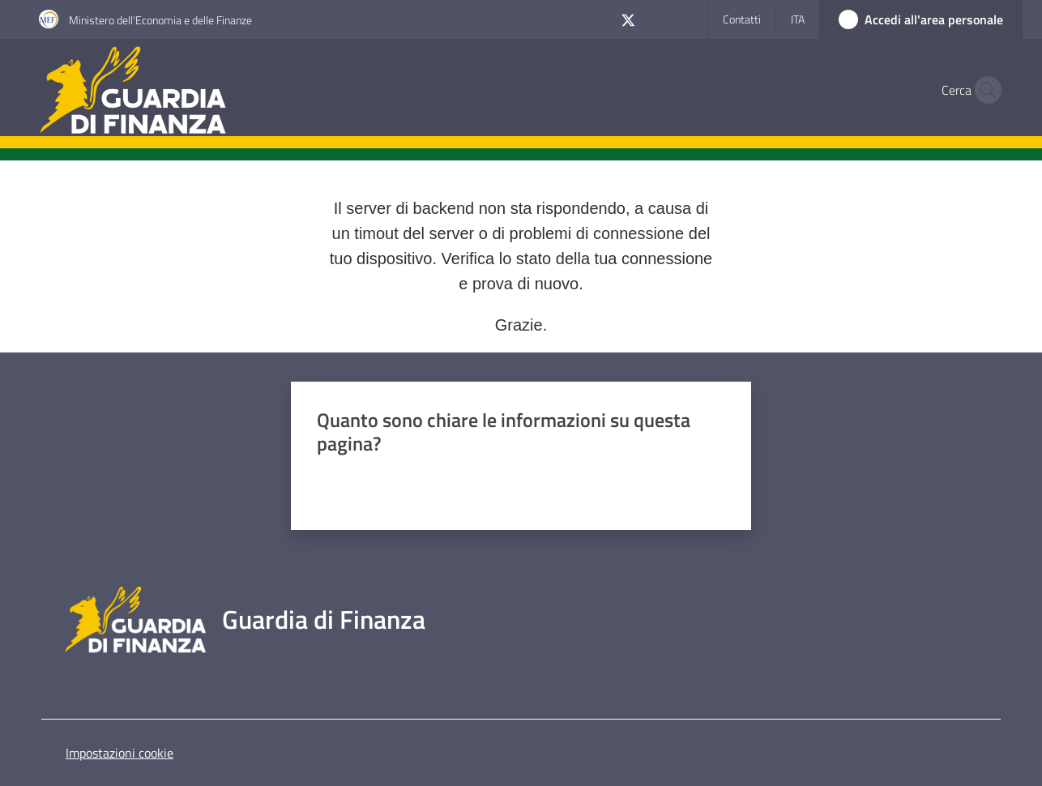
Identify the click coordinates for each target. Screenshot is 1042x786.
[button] (983, 89)
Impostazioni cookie (119, 753)
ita (798, 19)
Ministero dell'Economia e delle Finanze (160, 19)
